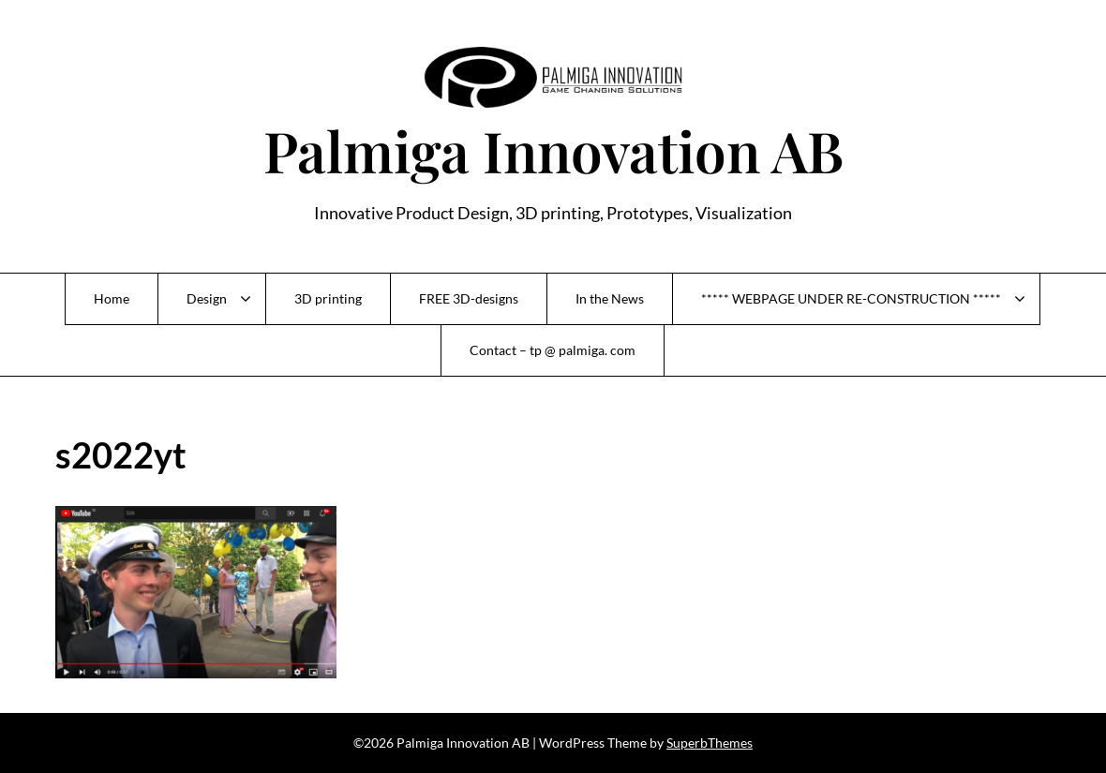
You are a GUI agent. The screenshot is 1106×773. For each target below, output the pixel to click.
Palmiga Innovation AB (553, 149)
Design (207, 298)
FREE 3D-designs (468, 298)
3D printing (328, 298)
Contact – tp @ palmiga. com (552, 350)
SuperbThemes (709, 743)
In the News (609, 298)
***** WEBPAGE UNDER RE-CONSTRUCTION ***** (851, 298)
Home (111, 298)
